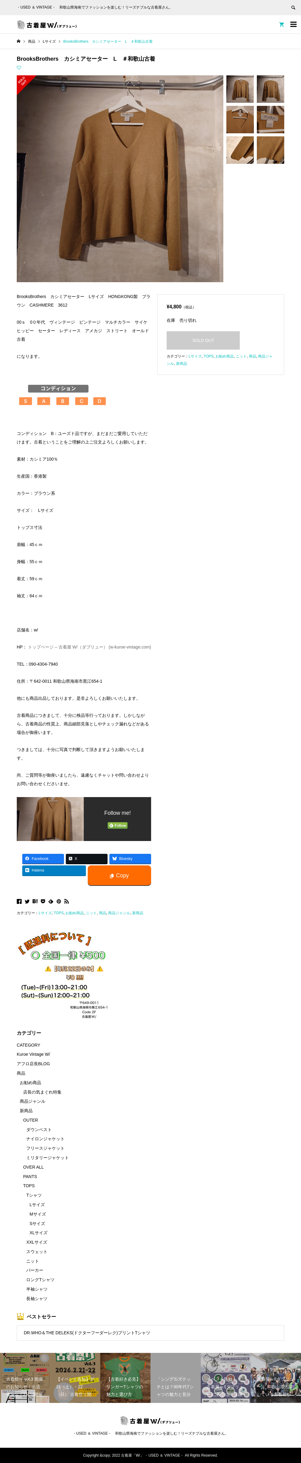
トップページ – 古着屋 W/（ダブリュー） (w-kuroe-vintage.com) (89, 647)
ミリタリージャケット (47, 1157)
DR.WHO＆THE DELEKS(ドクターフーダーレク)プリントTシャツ (87, 1332)
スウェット (37, 1251)
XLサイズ (39, 1232)
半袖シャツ (37, 1289)
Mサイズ (38, 1214)
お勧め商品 (75, 913)
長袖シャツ (37, 1298)
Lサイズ (45, 913)
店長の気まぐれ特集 (42, 1092)
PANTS (30, 1176)
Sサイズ (37, 1223)
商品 (102, 913)
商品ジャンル (119, 913)
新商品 (137, 913)
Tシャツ (34, 1195)
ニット (91, 913)
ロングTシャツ (40, 1279)
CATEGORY (28, 1045)
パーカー (34, 1270)
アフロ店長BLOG (33, 1063)
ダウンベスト (39, 1129)
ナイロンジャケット (45, 1138)
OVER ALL (33, 1167)
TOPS (58, 913)
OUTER (30, 1120)
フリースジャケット (45, 1148)
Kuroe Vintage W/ (33, 1054)
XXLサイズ (36, 1242)
